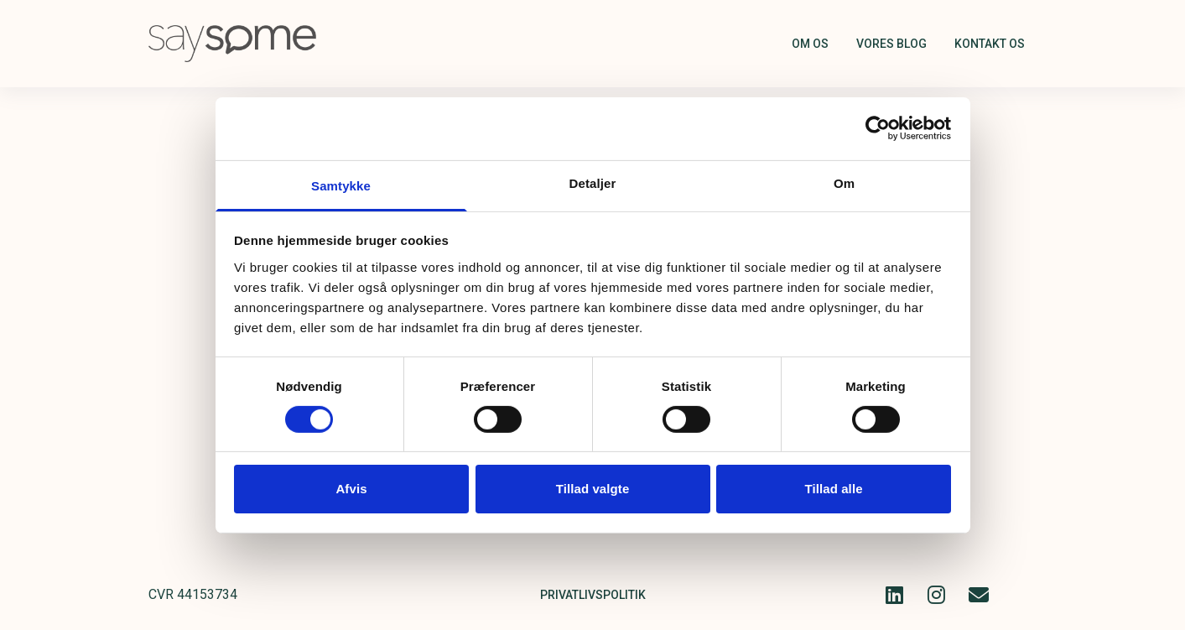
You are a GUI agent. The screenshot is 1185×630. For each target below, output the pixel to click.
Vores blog (891, 43)
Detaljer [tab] (592, 182)
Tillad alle (833, 489)
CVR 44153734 (192, 594)
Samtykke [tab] (341, 185)
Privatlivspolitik (593, 594)
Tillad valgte (593, 489)
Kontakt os (989, 43)
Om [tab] (844, 182)
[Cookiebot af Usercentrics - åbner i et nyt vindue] (877, 128)
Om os (810, 43)
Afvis (350, 489)
